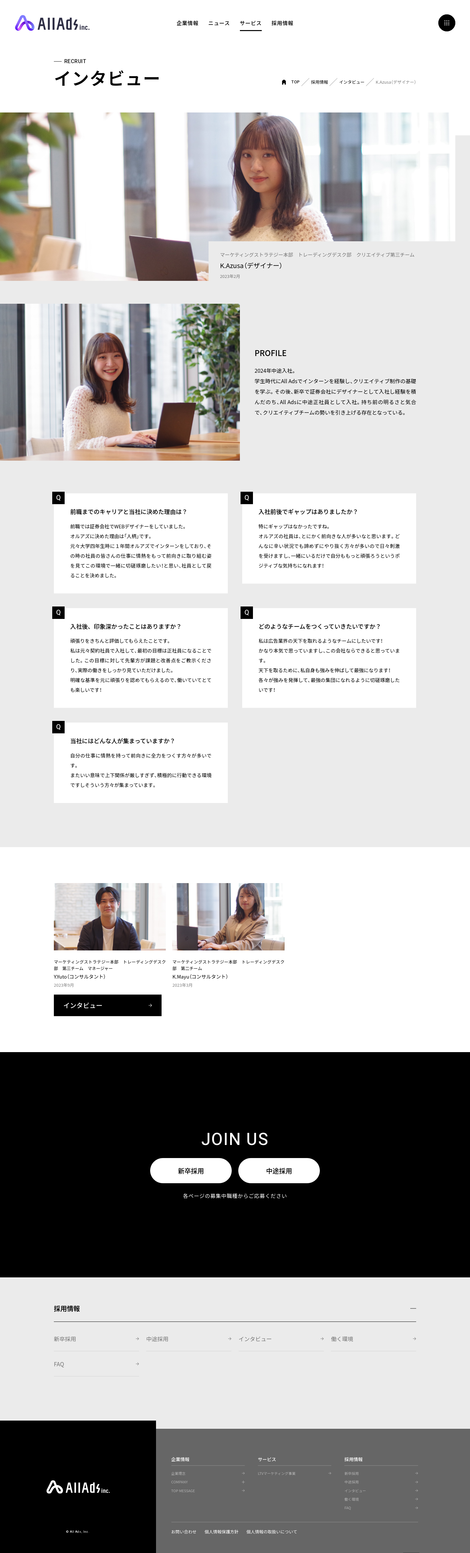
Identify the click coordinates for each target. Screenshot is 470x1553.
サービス (251, 23)
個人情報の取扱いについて (272, 1531)
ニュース (219, 23)
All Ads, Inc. (52, 23)
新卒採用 (191, 1170)
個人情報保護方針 (222, 1531)
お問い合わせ (184, 1531)
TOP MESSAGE (183, 1490)
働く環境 (342, 1339)
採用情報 (282, 23)
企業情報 (187, 23)
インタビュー (352, 82)
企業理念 (178, 1473)
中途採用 (279, 1170)
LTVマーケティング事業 (277, 1473)
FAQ (59, 1364)
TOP (295, 82)
